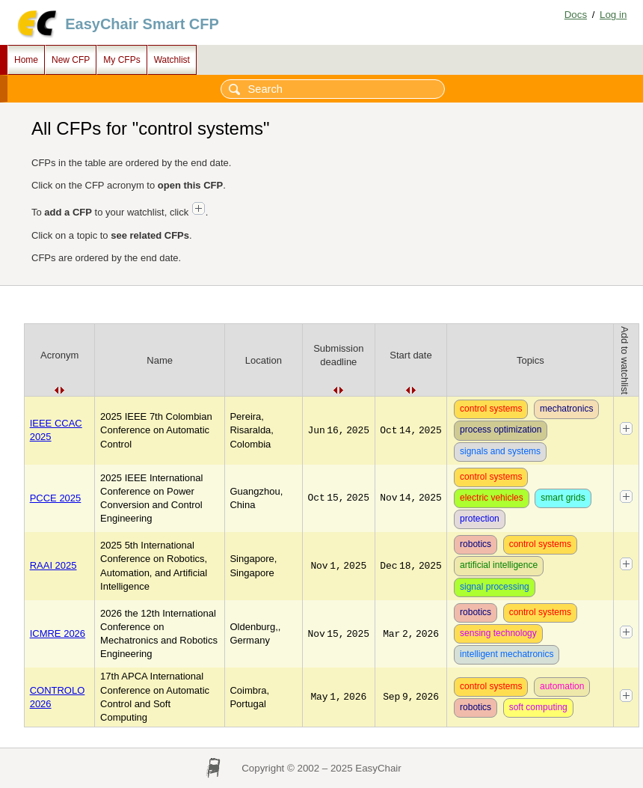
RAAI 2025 (53, 565)
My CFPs (121, 60)
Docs (575, 14)
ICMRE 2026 (57, 633)
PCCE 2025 (55, 498)
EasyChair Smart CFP (142, 24)
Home (26, 60)
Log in (613, 14)
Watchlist (172, 60)
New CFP (71, 60)
